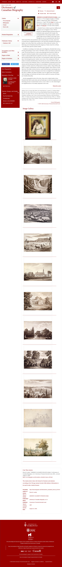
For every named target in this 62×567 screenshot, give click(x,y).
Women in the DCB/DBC (9, 101)
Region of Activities (7, 58)
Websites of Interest (31, 564)
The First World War (8, 96)
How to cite (5, 27)
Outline (4, 18)
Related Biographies (7, 34)
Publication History (7, 41)
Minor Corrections (6, 72)
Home (9, 1)
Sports (4, 93)
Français (4, 1)
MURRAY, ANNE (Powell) (12, 79)
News (13, 1)
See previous (6, 86)
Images (4, 24)
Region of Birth (6, 55)
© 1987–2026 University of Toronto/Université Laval (49, 103)
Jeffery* (38, 25)
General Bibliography (55, 102)
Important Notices (48, 561)
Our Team (24, 1)
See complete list (8, 103)
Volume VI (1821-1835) (6, 5)
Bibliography (6, 22)
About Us (18, 1)
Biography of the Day (7, 75)
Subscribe (38, 1)
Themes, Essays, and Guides (10, 91)
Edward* (44, 25)
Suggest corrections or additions (37, 561)
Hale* (52, 22)
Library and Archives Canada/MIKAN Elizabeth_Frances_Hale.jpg (28, 33)
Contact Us (31, 1)
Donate (44, 1)
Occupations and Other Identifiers (8, 51)
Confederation (6, 98)
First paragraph (6, 20)
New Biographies (6, 69)
